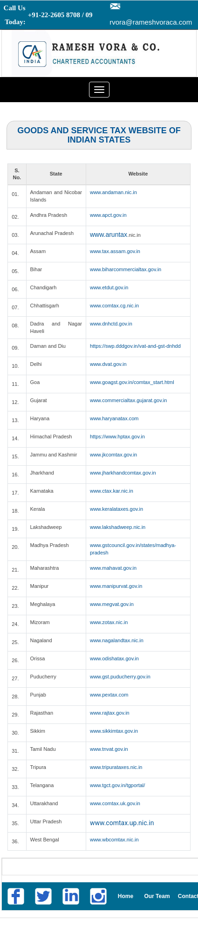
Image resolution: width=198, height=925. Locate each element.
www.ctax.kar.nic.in (111, 491)
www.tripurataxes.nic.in (116, 767)
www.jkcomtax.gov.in (113, 454)
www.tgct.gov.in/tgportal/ (117, 785)
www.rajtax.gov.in (110, 713)
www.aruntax (108, 234)
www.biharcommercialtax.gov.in (125, 269)
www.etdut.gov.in (109, 287)
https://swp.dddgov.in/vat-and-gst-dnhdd (135, 346)
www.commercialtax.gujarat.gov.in (128, 400)
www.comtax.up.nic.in (122, 823)
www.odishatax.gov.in (114, 658)
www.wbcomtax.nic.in (114, 839)
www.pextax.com (109, 694)
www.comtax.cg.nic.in (114, 305)
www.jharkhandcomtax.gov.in (123, 473)
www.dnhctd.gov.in (111, 323)
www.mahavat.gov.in (113, 568)
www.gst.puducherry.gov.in (120, 676)
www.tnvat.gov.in (109, 749)
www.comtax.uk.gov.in (115, 803)
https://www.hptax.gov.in (117, 436)
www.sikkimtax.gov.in (114, 731)
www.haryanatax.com (114, 418)
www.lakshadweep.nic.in (117, 527)
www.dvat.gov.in (108, 364)
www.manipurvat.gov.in (116, 586)
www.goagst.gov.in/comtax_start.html (132, 382)
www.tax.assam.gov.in (115, 251)
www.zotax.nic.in (109, 622)
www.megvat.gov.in (112, 604)
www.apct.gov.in (108, 215)
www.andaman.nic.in (113, 192)
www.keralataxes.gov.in (116, 509)
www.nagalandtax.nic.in (116, 640)
